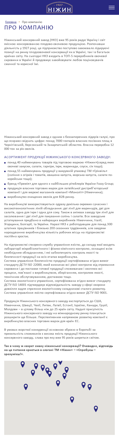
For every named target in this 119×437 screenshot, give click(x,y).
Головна (11, 22)
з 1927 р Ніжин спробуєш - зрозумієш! (59, 7)
